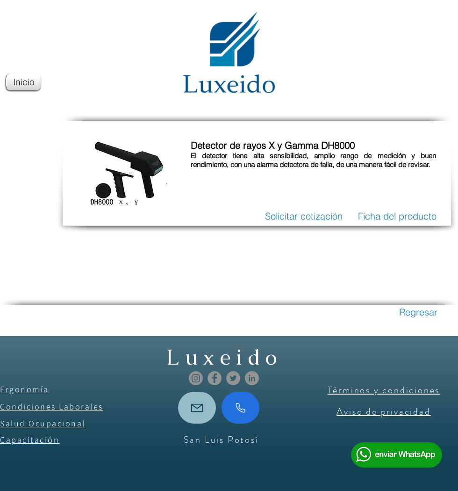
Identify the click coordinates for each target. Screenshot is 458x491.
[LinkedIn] (252, 378)
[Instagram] (196, 378)
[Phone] (240, 408)
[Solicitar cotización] (303, 216)
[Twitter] (233, 378)
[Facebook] (215, 378)
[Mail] (197, 408)
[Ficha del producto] (397, 216)
